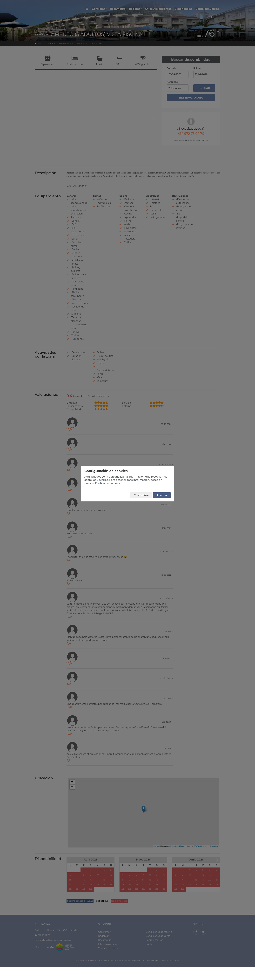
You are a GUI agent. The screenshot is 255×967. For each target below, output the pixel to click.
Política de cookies (107, 483)
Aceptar (162, 495)
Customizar (141, 495)
